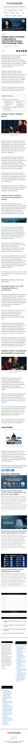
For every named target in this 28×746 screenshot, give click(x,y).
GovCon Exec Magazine (13, 742)
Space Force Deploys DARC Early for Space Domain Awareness (14, 625)
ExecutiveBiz (21, 643)
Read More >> (4, 668)
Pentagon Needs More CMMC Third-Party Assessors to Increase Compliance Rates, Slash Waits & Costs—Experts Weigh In (13, 492)
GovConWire (6, 687)
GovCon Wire (15, 741)
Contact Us (19, 15)
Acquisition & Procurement (13, 10)
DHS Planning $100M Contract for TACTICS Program (21, 670)
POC (19, 742)
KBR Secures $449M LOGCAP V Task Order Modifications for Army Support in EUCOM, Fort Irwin (8, 713)
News (23, 12)
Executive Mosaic (7, 741)
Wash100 (14, 15)
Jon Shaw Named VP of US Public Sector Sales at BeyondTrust (21, 674)
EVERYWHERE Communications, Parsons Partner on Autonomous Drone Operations (21, 656)
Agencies (20, 10)
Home (5, 10)
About (10, 15)
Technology (12, 12)
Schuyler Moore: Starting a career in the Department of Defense (9, 103)
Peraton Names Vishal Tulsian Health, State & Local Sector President (7, 708)
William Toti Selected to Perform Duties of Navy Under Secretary (14, 621)
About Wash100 (8, 110)
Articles (6, 15)
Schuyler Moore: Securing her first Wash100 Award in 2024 (13, 107)
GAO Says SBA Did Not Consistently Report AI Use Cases (13, 634)
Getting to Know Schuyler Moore (11, 99)
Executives (18, 12)
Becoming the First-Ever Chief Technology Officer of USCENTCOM (20, 103)
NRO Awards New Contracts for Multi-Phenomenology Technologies (14, 630)
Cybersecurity (6, 12)
